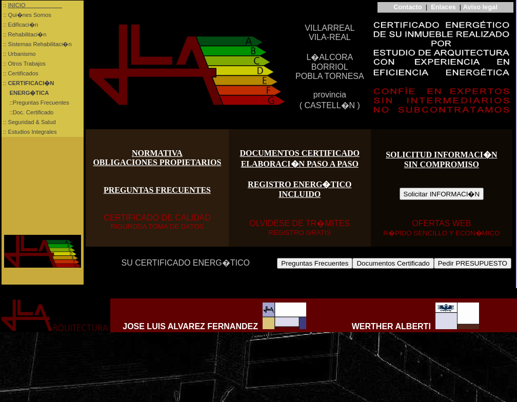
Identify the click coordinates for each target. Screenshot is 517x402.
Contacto (407, 7)
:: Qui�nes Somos (26, 15)
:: (32, 83)
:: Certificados (20, 73)
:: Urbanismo (19, 54)
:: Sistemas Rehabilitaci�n (37, 44)
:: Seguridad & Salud (29, 122)
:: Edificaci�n (20, 25)
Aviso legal (480, 7)
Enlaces (443, 7)
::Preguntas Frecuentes (35, 102)
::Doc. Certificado (27, 112)
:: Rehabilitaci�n (24, 34)
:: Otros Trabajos (24, 64)
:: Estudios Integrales (29, 132)
